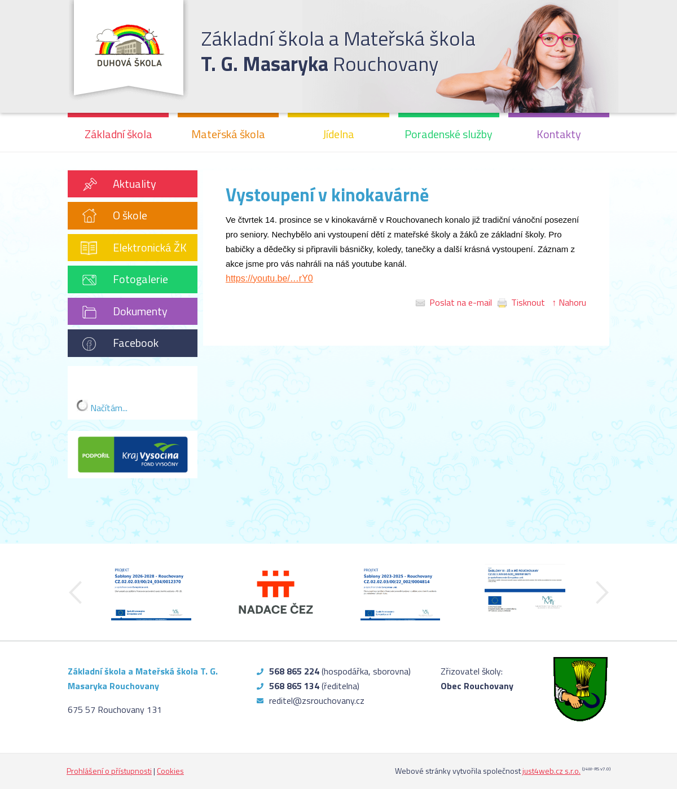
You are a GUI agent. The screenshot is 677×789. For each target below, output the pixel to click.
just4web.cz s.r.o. (551, 771)
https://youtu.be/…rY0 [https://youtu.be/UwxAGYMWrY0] (269, 278)
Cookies (170, 771)
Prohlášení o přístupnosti (109, 771)
